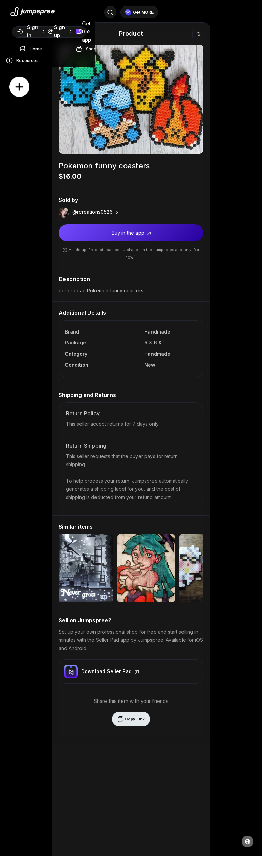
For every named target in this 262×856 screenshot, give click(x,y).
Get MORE (139, 12)
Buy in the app (131, 233)
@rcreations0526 (96, 212)
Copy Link (131, 719)
